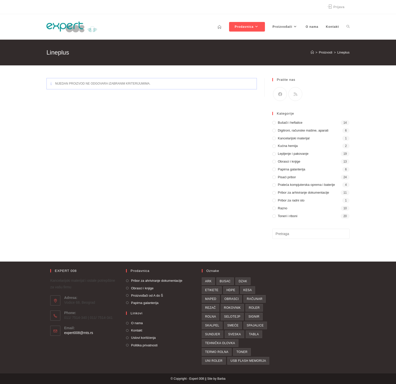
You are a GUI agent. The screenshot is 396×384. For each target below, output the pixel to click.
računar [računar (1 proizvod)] (254, 299)
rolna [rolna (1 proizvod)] (210, 316)
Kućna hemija (288, 146)
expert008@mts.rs (78, 333)
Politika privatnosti (144, 345)
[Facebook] (280, 94)
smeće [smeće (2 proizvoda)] (233, 325)
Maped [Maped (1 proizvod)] (210, 299)
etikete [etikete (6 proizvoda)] (211, 290)
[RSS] (295, 94)
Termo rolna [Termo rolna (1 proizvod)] (216, 352)
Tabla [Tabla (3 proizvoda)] (254, 334)
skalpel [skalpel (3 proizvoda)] (212, 325)
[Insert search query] (311, 234)
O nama (137, 323)
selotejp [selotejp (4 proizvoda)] (232, 316)
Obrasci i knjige (289, 161)
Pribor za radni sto (291, 200)
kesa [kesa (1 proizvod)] (247, 290)
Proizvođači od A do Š (147, 295)
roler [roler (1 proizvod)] (254, 308)
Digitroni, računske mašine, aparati (303, 130)
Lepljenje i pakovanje (293, 154)
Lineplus (343, 52)
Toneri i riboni (287, 216)
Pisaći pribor (287, 177)
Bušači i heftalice (290, 122)
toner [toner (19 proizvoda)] (241, 352)
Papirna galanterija (291, 169)
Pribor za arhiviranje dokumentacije (303, 192)
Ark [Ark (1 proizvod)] (208, 281)
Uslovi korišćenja (143, 338)
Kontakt (136, 330)
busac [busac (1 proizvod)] (225, 281)
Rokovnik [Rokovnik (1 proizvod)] (232, 308)
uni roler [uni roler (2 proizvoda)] (213, 361)
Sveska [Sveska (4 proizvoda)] (234, 334)
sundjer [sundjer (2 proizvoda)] (212, 334)
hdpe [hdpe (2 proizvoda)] (231, 290)
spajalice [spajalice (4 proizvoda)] (255, 325)
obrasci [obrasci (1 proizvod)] (232, 299)
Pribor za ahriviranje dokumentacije (156, 281)
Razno (282, 208)
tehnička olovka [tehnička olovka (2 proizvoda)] (220, 343)
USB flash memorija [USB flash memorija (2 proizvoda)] (248, 361)
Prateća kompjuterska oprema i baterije (306, 185)
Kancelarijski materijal (294, 138)
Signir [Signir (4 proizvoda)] (254, 316)
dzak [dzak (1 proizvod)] (243, 281)
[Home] (312, 52)
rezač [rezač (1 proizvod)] (210, 308)
